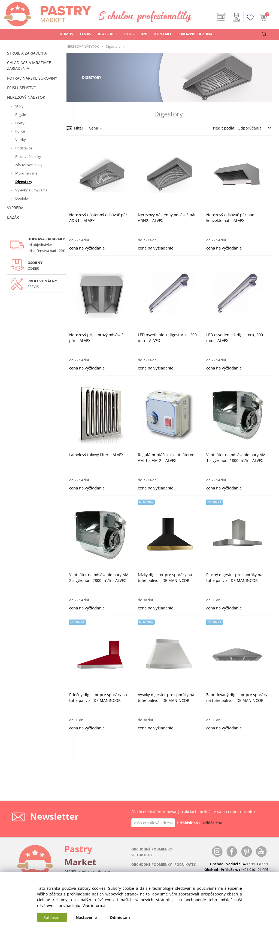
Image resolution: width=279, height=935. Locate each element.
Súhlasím (52, 917)
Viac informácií (96, 905)
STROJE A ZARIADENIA (27, 53)
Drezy (20, 123)
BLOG (129, 33)
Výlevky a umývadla (31, 190)
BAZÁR (13, 217)
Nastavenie (86, 917)
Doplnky (22, 198)
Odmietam (120, 917)
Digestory (23, 181)
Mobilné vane (26, 173)
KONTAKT (163, 33)
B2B (144, 33)
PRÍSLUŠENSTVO (22, 87)
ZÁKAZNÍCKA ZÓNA (195, 33)
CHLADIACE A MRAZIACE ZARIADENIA (29, 65)
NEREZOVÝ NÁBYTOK (26, 97)
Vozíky (20, 139)
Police (20, 131)
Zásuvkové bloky (29, 164)
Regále (20, 114)
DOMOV (66, 33)
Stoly (19, 106)
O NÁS (85, 33)
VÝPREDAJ (16, 207)
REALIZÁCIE (107, 33)
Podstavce (23, 148)
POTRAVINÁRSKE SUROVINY (32, 78)
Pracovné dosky (28, 156)
